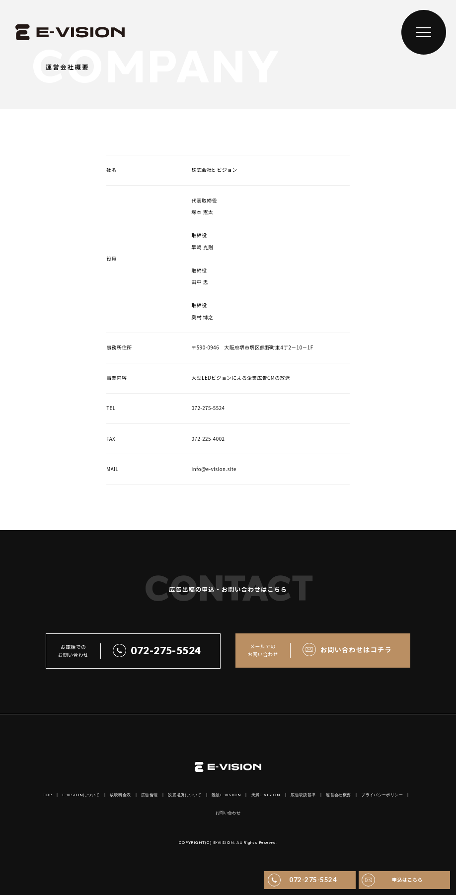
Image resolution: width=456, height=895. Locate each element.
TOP (47, 795)
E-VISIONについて (81, 795)
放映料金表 (120, 795)
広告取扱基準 (303, 795)
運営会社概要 (338, 795)
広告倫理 (149, 795)
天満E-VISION (266, 795)
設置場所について (184, 795)
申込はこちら (407, 879)
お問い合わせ (228, 813)
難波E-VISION (226, 795)
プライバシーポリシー (382, 795)
